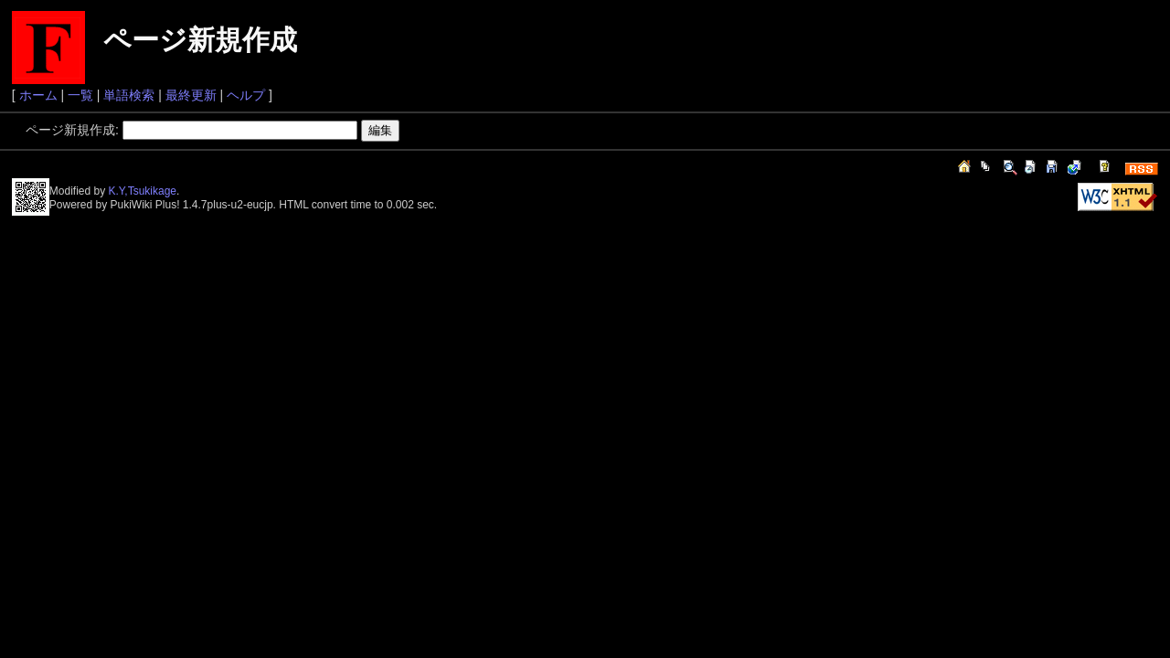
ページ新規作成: (72, 129)
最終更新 (191, 95)
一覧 (80, 95)
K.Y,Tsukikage (143, 191)
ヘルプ (246, 95)
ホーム (38, 95)
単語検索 (128, 95)
